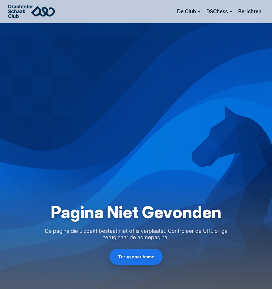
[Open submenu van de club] (199, 11)
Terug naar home (136, 256)
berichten (249, 11)
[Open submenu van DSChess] (231, 11)
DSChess (217, 11)
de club (186, 11)
